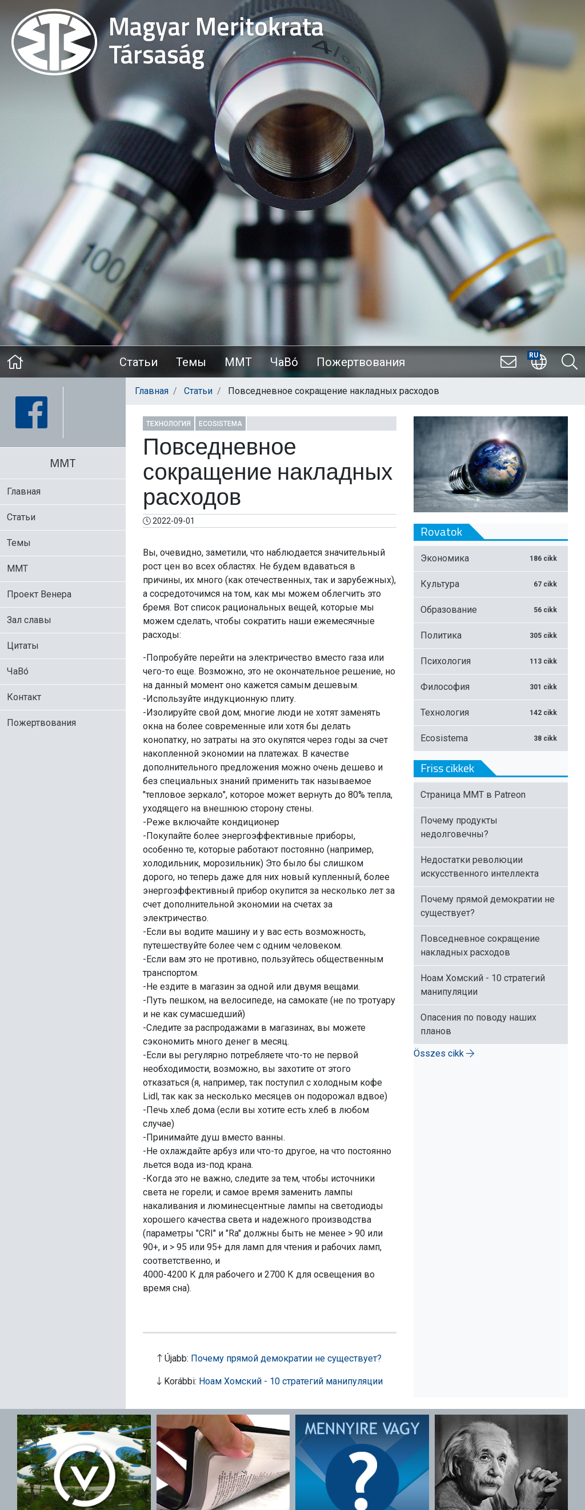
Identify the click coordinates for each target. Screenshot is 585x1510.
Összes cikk (444, 1053)
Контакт (24, 697)
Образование (490, 609)
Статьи (138, 362)
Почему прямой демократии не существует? (286, 1358)
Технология (168, 424)
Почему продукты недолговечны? (459, 827)
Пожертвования (360, 362)
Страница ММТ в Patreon (473, 794)
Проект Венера (39, 594)
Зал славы (29, 620)
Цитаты (23, 645)
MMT (238, 362)
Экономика (490, 558)
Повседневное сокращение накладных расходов (480, 945)
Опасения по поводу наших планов (478, 1024)
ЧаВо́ (284, 362)
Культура (490, 584)
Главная (152, 390)
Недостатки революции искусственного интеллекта (479, 866)
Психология (490, 661)
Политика (490, 635)
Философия (490, 686)
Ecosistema (220, 424)
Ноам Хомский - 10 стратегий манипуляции (291, 1381)
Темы (191, 362)
